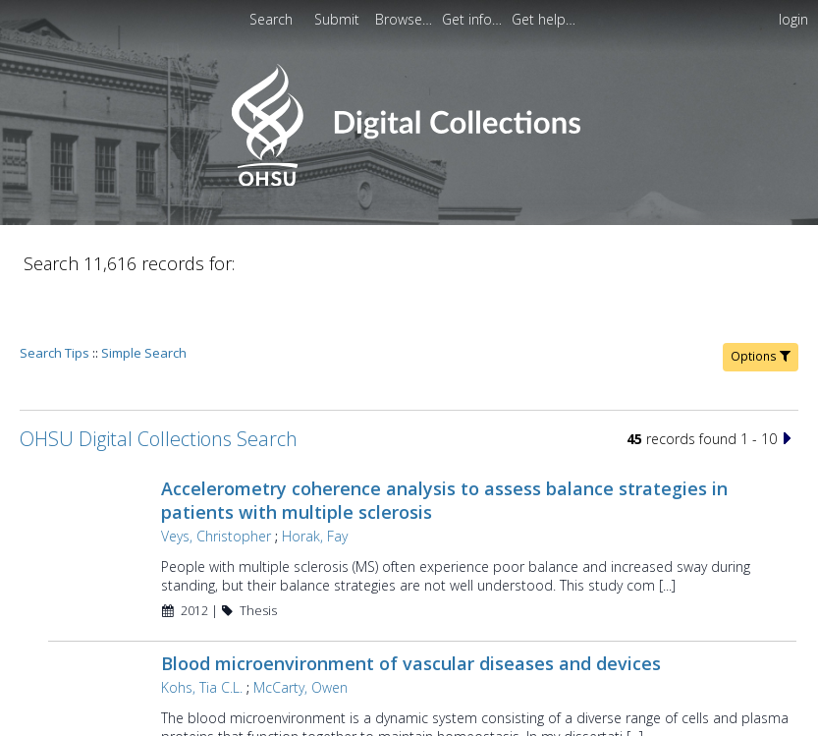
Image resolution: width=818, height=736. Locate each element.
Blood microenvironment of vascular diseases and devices (411, 607)
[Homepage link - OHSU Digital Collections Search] (409, 181)
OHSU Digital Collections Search (159, 382)
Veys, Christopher (216, 480)
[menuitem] (405, 19)
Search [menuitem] (271, 19)
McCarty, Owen (300, 631)
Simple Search (144, 297)
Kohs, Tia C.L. (202, 631)
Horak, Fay (315, 480)
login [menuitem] (793, 19)
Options (761, 300)
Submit (338, 19)
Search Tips (54, 297)
